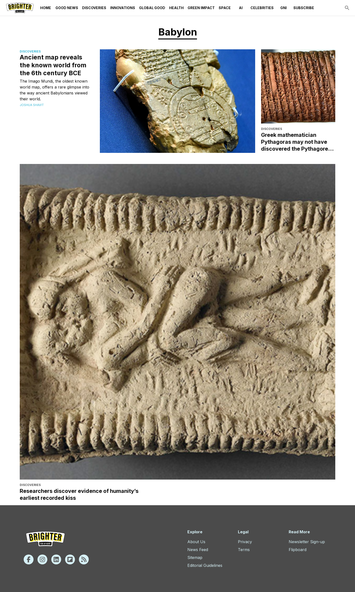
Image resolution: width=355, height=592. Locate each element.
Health (176, 8)
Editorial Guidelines (204, 565)
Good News (66, 8)
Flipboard (297, 549)
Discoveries (94, 8)
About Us (196, 541)
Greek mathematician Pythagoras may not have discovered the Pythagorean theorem (298, 142)
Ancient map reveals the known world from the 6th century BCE (53, 65)
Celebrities (262, 8)
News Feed (197, 549)
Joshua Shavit (32, 105)
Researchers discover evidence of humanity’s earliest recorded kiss (79, 494)
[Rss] (84, 559)
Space (225, 8)
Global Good (152, 8)
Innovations (122, 8)
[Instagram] (42, 559)
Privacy (245, 541)
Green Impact (201, 8)
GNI (283, 8)
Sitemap (194, 557)
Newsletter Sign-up (307, 541)
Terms (244, 549)
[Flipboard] (70, 559)
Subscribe (303, 8)
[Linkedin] (56, 559)
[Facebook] (29, 559)
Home (45, 8)
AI (240, 8)
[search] (347, 8)
